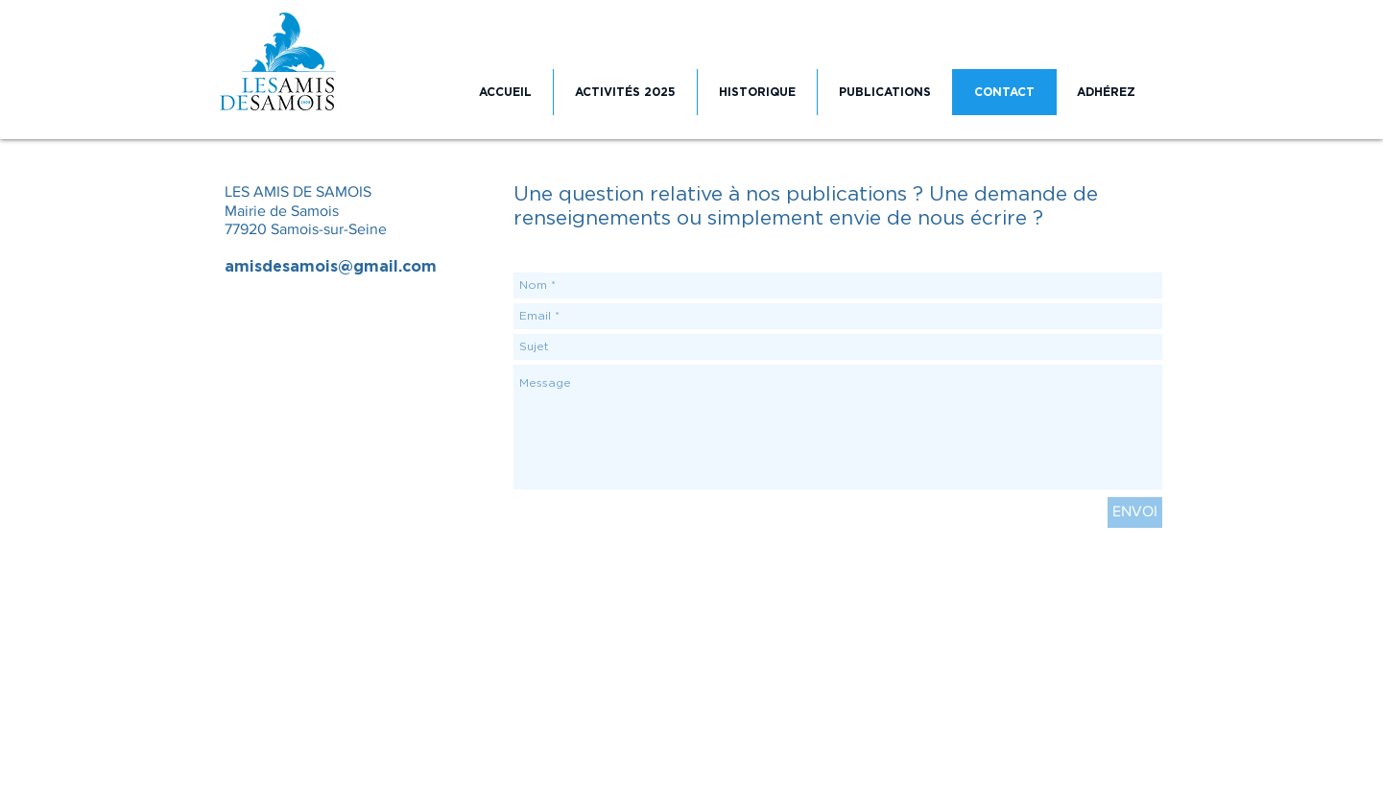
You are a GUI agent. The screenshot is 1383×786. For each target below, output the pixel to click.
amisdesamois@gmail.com (331, 266)
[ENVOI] (1135, 512)
